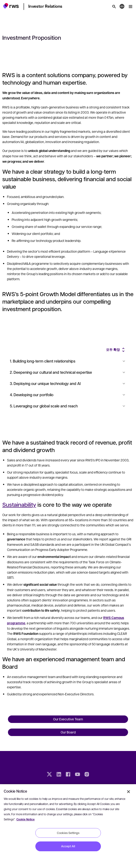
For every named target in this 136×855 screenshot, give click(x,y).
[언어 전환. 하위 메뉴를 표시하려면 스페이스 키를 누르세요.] (122, 6)
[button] (11, 6)
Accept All (68, 846)
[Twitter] (49, 775)
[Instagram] (87, 775)
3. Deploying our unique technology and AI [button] (68, 383)
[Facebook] (68, 775)
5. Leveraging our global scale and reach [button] (68, 405)
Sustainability (19, 504)
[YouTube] (77, 775)
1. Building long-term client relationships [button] (68, 361)
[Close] (128, 792)
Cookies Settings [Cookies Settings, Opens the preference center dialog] (68, 833)
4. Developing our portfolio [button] (68, 394)
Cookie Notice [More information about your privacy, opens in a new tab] (25, 819)
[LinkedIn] (58, 775)
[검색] (114, 6)
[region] (68, 819)
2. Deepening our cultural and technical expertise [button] (68, 372)
